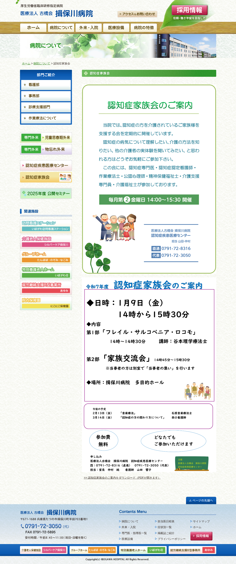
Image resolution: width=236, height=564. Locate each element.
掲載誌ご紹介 (166, 533)
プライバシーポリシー (172, 538)
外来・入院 (129, 527)
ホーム (26, 63)
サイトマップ (201, 521)
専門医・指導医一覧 (134, 533)
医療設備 (127, 538)
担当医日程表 (166, 521)
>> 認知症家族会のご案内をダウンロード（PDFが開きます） (122, 477)
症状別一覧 (165, 527)
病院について (41, 63)
